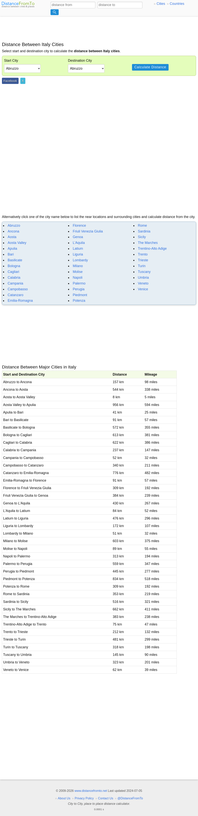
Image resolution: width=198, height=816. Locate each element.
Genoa (78, 237)
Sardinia (144, 231)
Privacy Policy (84, 798)
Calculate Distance (150, 67)
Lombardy (80, 260)
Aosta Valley (17, 243)
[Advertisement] (99, 28)
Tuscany (144, 272)
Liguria (78, 254)
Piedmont (80, 295)
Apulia (12, 248)
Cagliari (13, 272)
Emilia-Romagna (20, 300)
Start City (11, 60)
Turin (141, 266)
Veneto (143, 283)
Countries (177, 4)
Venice (143, 289)
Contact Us (105, 798)
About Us (64, 798)
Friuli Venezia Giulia (88, 231)
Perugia (79, 289)
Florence (79, 225)
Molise (78, 272)
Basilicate (15, 260)
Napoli (77, 277)
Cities (161, 4)
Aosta (12, 237)
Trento (142, 254)
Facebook (10, 80)
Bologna (14, 266)
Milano (78, 266)
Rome (142, 225)
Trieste (143, 260)
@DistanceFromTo (130, 798)
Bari (11, 254)
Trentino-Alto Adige (152, 248)
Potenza (79, 300)
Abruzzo (14, 225)
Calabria (14, 277)
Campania (15, 283)
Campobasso (18, 289)
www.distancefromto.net (91, 790)
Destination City (80, 60)
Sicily (142, 237)
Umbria (143, 277)
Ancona (13, 231)
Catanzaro (15, 295)
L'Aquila (79, 243)
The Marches (148, 243)
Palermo (79, 283)
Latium (78, 248)
